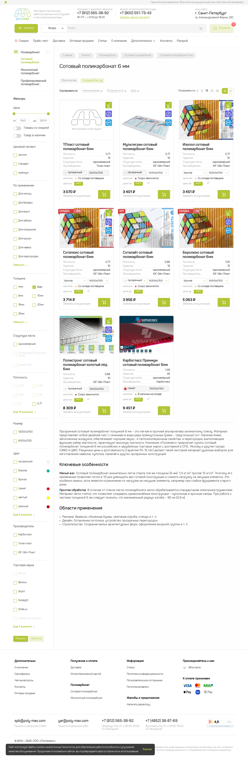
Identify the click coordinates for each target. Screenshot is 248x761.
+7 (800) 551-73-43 (135, 13)
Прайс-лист (40, 41)
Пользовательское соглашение (144, 680)
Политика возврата (138, 687)
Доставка (59, 41)
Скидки (22, 40)
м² (148, 183)
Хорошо (147, 749)
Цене (133, 90)
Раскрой (182, 41)
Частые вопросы (24, 680)
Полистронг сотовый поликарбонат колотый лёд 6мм (85, 365)
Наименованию (91, 90)
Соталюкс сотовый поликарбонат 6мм (78, 255)
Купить (104, 194)
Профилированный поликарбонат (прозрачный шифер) (34, 83)
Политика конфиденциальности (145, 674)
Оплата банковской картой (86, 674)
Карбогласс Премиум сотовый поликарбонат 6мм (145, 363)
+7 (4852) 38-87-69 (161, 721)
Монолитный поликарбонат (30, 72)
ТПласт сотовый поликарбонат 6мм (78, 147)
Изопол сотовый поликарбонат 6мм (198, 147)
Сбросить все (69, 80)
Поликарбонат (26, 52)
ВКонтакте (192, 667)
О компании (119, 41)
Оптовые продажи (81, 41)
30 (217, 90)
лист (138, 183)
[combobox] (75, 173)
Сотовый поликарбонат (30, 61)
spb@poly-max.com (30, 721)
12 (202, 90)
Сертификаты (22, 674)
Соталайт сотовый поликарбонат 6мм (138, 255)
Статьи (102, 41)
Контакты (166, 41)
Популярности (115, 90)
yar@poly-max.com (73, 721)
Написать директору (138, 704)
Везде (52, 28)
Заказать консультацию (76, 196)
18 (206, 90)
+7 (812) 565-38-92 (93, 13)
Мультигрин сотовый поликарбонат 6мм (140, 147)
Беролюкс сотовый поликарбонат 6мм (198, 255)
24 (212, 90)
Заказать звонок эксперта (134, 17)
